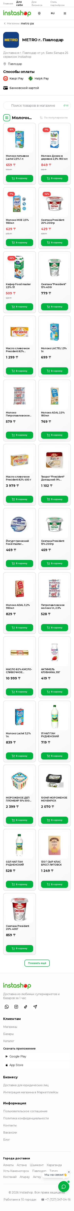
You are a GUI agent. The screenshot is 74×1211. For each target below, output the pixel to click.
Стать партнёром (57, 3)
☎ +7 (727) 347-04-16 (55, 1199)
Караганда (54, 1165)
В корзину (19, 178)
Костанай (10, 1177)
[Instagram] (16, 1006)
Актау (37, 1177)
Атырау (25, 1177)
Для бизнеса (37, 3)
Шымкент (37, 1165)
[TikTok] (25, 1006)
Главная (8, 3)
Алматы (8, 1165)
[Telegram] (35, 1006)
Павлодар (39, 1171)
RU (53, 13)
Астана (22, 1165)
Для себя (19, 3)
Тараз (54, 1171)
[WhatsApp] (6, 1006)
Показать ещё (37, 963)
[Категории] (6, 117)
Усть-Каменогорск (16, 1171)
